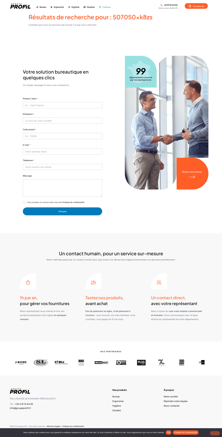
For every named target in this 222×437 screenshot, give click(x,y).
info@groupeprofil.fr (20, 408)
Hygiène (116, 405)
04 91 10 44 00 (171, 5)
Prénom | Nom (30, 98)
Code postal (29, 129)
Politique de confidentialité (73, 202)
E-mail (26, 145)
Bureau (116, 396)
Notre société (171, 396)
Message (27, 176)
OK (168, 432)
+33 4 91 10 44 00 (24, 404)
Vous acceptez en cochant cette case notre (55, 202)
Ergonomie (118, 401)
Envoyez (63, 211)
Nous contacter (172, 405)
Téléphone (28, 160)
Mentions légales (54, 426)
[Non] (215, 433)
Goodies (116, 410)
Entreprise (28, 114)
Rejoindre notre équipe (175, 401)
